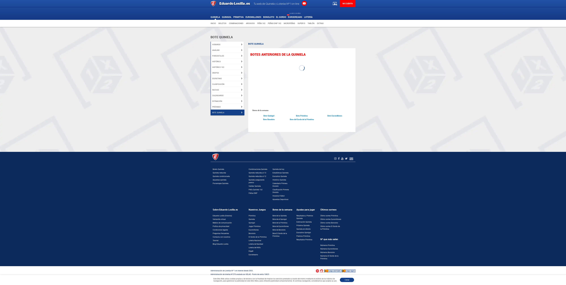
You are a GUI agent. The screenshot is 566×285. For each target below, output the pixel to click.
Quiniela (252, 219)
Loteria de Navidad (256, 244)
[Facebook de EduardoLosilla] (339, 158)
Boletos (222, 23)
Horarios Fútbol (279, 196)
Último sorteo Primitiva (329, 216)
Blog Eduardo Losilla (220, 244)
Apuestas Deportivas (280, 199)
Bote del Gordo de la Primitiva (302, 119)
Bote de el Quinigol (280, 219)
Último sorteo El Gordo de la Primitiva (330, 227)
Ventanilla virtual (219, 219)
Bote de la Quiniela (280, 216)
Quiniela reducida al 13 (257, 173)
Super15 (301, 23)
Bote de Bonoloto (279, 230)
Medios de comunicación (222, 223)
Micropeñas (289, 23)
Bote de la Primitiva (280, 223)
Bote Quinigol (268, 116)
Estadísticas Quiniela (281, 173)
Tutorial (215, 241)
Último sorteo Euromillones (330, 219)
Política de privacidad (221, 226)
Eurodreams (253, 255)
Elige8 (251, 251)
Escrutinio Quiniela (280, 176)
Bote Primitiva (302, 116)
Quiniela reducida (219, 173)
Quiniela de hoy (278, 169)
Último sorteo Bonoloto (329, 223)
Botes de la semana (282, 209)
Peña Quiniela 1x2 (255, 190)
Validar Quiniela (255, 186)
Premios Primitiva (303, 236)
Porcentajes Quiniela (220, 183)
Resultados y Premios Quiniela (304, 217)
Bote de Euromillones (281, 226)
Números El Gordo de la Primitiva (329, 257)
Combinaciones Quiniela (258, 169)
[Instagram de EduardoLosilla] (335, 158)
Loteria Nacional (255, 241)
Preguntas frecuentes (221, 233)
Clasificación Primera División (281, 191)
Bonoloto (252, 233)
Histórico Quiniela (279, 180)
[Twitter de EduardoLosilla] (346, 158)
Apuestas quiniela (219, 180)
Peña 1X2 (261, 23)
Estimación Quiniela (304, 222)
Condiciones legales (220, 230)
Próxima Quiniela (303, 225)
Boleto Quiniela (218, 169)
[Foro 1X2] (351, 158)
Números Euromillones (329, 249)
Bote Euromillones (334, 116)
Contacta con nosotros (221, 237)
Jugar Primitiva (255, 226)
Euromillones (254, 230)
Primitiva (252, 216)
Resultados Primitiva (304, 240)
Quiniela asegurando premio (256, 181)
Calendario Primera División (280, 184)
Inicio (213, 23)
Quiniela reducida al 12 (257, 176)
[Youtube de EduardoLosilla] (342, 158)
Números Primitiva (327, 245)
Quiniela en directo (303, 229)
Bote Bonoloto (269, 119)
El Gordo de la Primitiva (258, 237)
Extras (320, 23)
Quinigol (252, 223)
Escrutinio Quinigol (303, 233)
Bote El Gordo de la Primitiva (280, 234)
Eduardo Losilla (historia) (222, 216)
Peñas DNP (253, 193)
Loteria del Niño (255, 248)
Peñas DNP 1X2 (274, 23)
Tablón (311, 23)
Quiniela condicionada (221, 176)
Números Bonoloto (327, 252)
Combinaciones (236, 23)
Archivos (250, 23)
